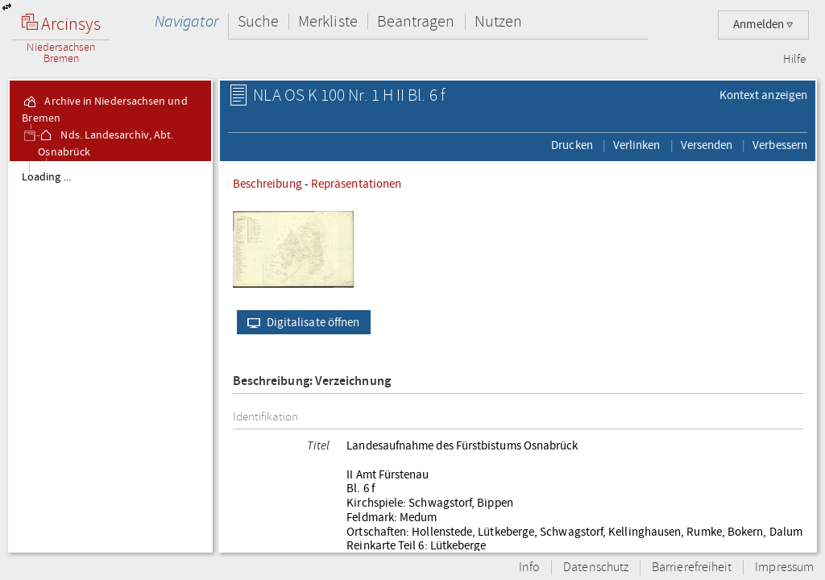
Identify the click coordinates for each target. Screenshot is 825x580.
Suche (258, 21)
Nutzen (498, 21)
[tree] (110, 356)
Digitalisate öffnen (300, 322)
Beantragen (416, 21)
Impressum (784, 567)
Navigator (186, 21)
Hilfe (794, 59)
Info (529, 567)
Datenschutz (595, 567)
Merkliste (328, 21)
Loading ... (46, 177)
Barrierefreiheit (692, 567)
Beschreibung (267, 184)
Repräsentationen (356, 184)
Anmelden (763, 24)
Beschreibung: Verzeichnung (312, 381)
